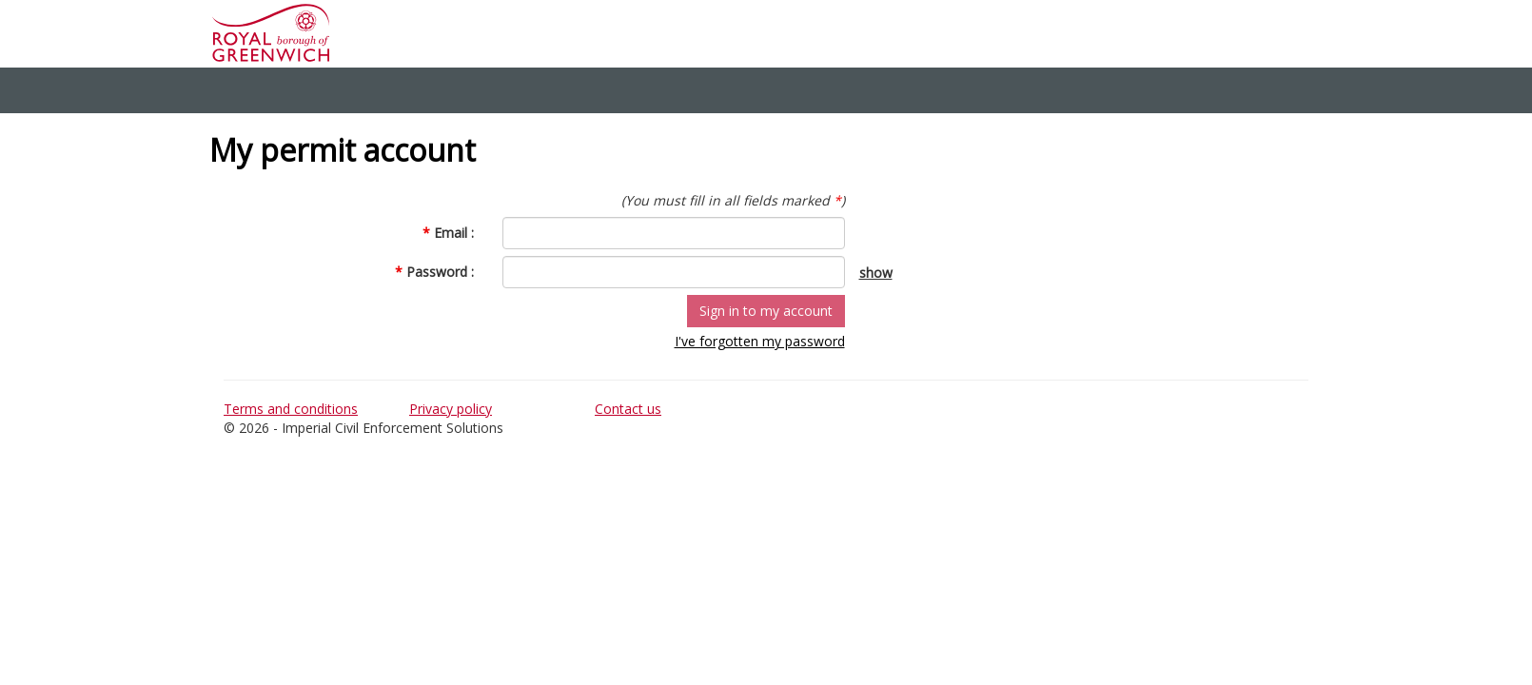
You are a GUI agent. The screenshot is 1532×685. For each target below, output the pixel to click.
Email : (448, 233)
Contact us (628, 409)
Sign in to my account (766, 311)
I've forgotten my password (760, 341)
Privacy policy (450, 409)
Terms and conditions (291, 409)
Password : (434, 272)
